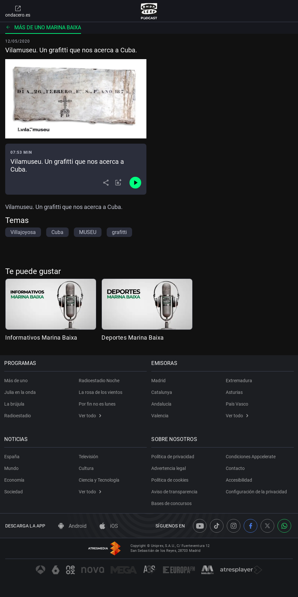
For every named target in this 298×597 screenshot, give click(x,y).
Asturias (234, 392)
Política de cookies (170, 480)
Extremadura (239, 380)
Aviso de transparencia (175, 491)
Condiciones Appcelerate (251, 456)
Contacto (235, 468)
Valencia (160, 415)
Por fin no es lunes (97, 404)
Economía (15, 480)
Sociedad (14, 491)
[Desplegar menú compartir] (106, 182)
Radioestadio (18, 415)
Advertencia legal (169, 468)
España (12, 456)
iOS (109, 526)
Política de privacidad (173, 456)
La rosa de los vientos (100, 392)
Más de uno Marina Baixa (43, 27)
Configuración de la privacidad (256, 491)
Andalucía (162, 404)
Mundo (12, 468)
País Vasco (237, 404)
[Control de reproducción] (135, 182)
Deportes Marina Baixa (133, 337)
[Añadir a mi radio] (118, 182)
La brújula (15, 404)
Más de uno (17, 380)
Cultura (86, 468)
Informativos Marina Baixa (41, 337)
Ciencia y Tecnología (99, 480)
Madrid (159, 380)
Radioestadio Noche (99, 380)
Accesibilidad (239, 480)
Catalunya (162, 392)
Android (72, 526)
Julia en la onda (21, 392)
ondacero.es (17, 11)
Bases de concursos (172, 503)
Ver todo (90, 415)
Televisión (88, 456)
